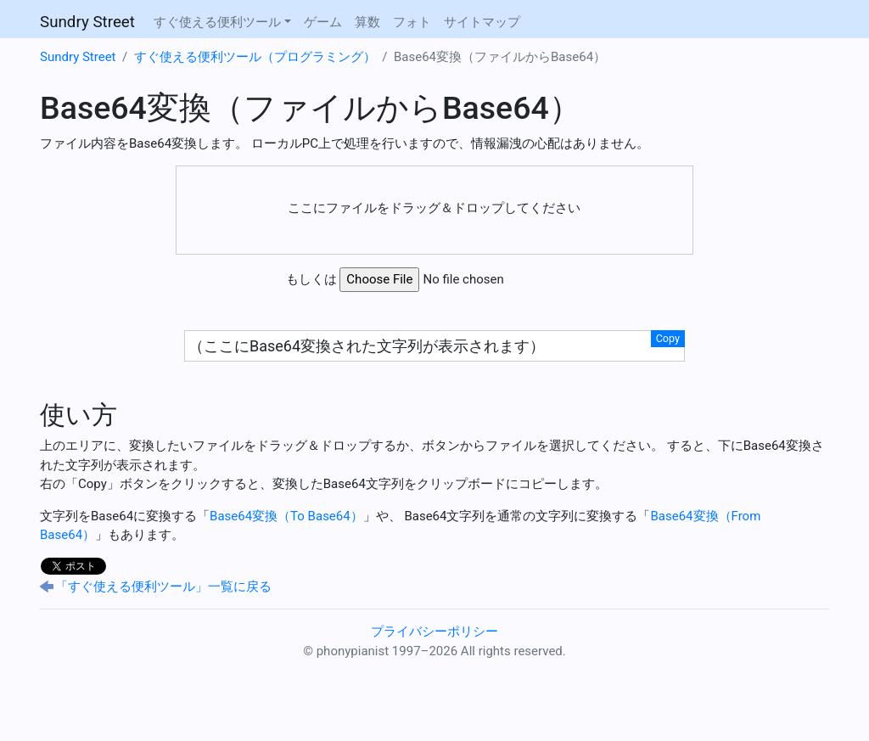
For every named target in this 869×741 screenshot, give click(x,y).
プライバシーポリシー (434, 631)
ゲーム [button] (323, 22)
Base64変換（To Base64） (286, 516)
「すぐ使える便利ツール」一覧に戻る (163, 586)
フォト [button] (412, 22)
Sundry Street (87, 22)
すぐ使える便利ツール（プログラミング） (255, 57)
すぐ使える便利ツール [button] (217, 22)
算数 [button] (367, 22)
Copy (668, 338)
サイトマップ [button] (482, 22)
